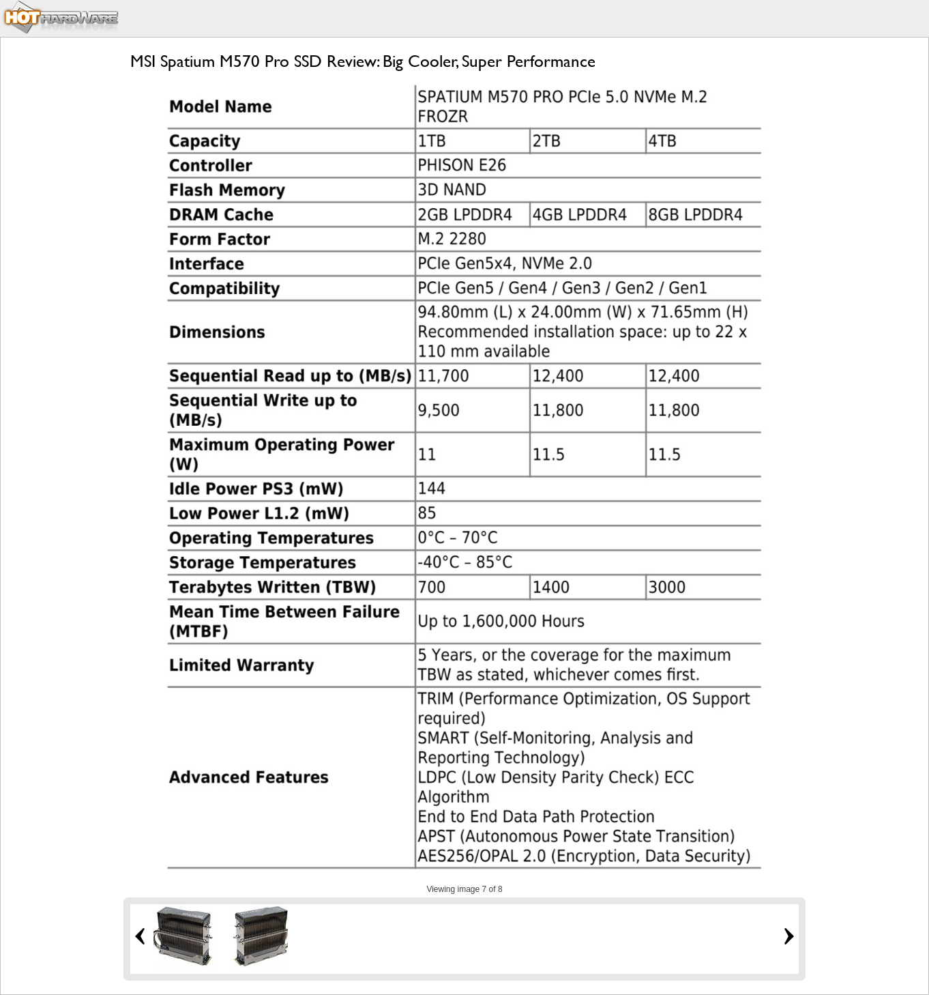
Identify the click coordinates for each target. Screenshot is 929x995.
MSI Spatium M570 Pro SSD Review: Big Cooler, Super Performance (362, 61)
